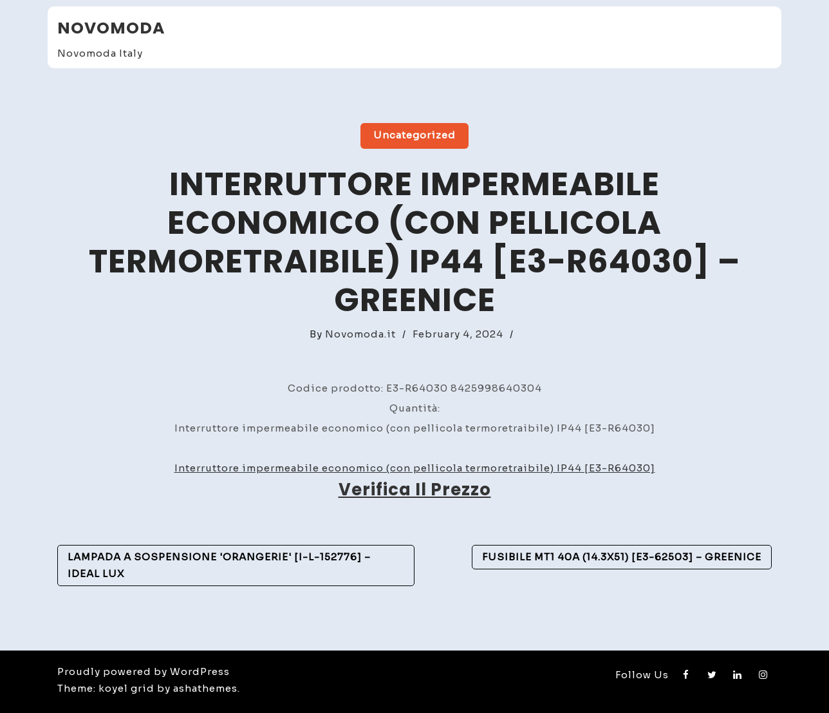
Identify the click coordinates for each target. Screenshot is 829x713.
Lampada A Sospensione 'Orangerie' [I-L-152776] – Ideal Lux (219, 565)
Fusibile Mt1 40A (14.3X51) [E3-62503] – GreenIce (621, 557)
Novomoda (111, 28)
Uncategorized (414, 135)
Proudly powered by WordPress (143, 671)
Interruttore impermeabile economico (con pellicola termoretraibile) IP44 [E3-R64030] (414, 468)
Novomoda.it (360, 334)
